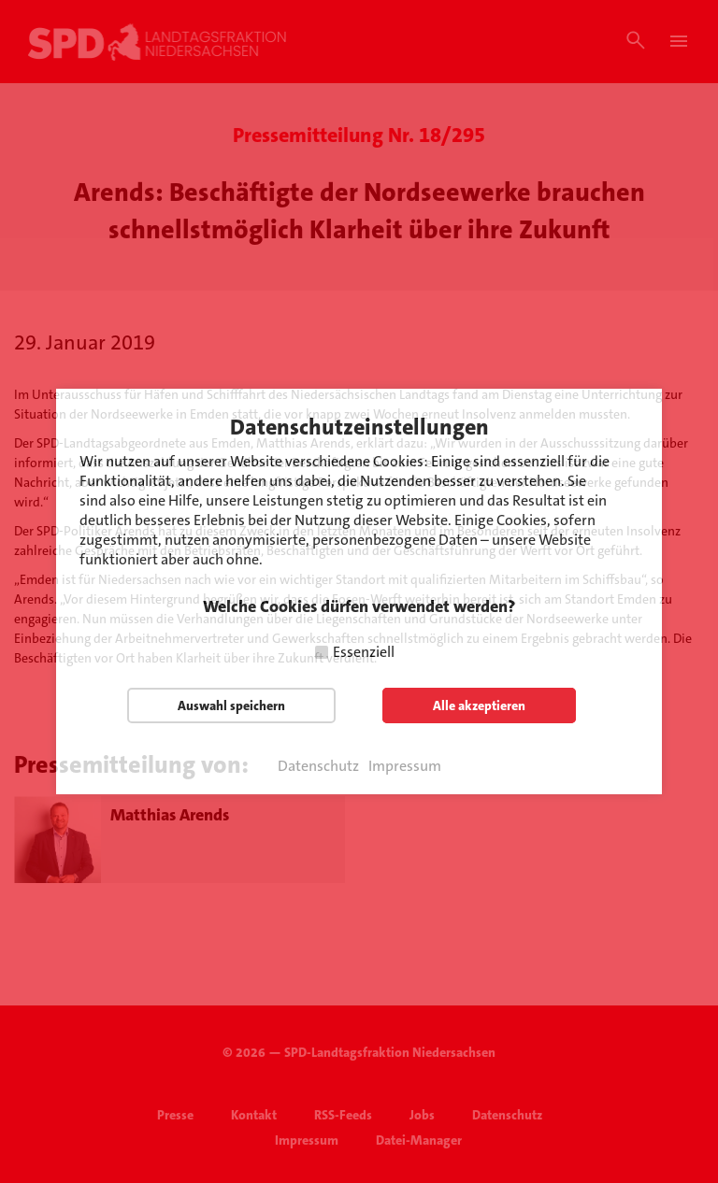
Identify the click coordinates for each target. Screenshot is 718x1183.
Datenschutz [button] (318, 766)
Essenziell (364, 652)
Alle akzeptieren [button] (479, 705)
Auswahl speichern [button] (231, 705)
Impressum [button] (404, 766)
